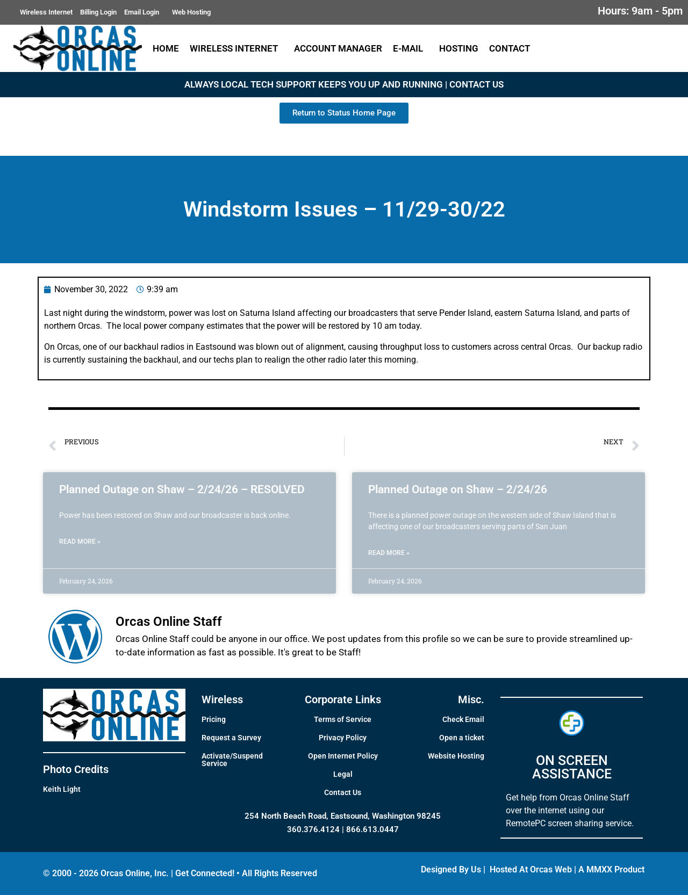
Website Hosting (456, 756)
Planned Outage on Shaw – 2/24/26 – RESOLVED (182, 489)
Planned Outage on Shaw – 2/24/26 (457, 489)
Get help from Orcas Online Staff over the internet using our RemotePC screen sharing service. (570, 810)
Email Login (144, 12)
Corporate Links (343, 699)
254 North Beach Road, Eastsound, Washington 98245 (343, 816)
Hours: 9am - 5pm (640, 10)
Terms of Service (342, 719)
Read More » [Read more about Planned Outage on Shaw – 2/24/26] (389, 553)
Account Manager (338, 48)
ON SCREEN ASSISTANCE (572, 767)
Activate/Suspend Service (232, 760)
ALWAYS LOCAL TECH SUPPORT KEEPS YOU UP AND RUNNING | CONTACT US (344, 84)
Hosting (458, 48)
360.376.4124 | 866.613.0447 (343, 829)
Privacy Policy (343, 737)
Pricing (214, 719)
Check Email (463, 719)
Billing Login (98, 12)
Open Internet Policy (343, 756)
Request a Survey (231, 737)
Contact (512, 48)
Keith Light (62, 789)
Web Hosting (191, 12)
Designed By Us (451, 869)
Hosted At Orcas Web (531, 869)
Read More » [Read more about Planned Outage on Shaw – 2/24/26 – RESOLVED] (80, 541)
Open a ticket (461, 737)
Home (166, 48)
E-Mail (410, 48)
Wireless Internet (46, 12)
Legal (343, 774)
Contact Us (342, 792)
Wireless (222, 699)
